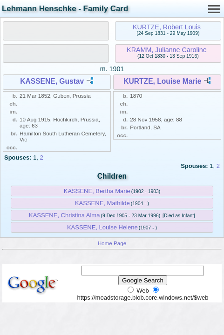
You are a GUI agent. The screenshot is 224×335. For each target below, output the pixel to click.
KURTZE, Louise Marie (162, 81)
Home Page (112, 243)
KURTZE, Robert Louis (167, 27)
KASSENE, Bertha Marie (97, 191)
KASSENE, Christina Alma (64, 215)
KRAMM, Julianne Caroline (167, 50)
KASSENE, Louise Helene (102, 227)
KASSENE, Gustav (52, 81)
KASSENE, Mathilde (102, 203)
